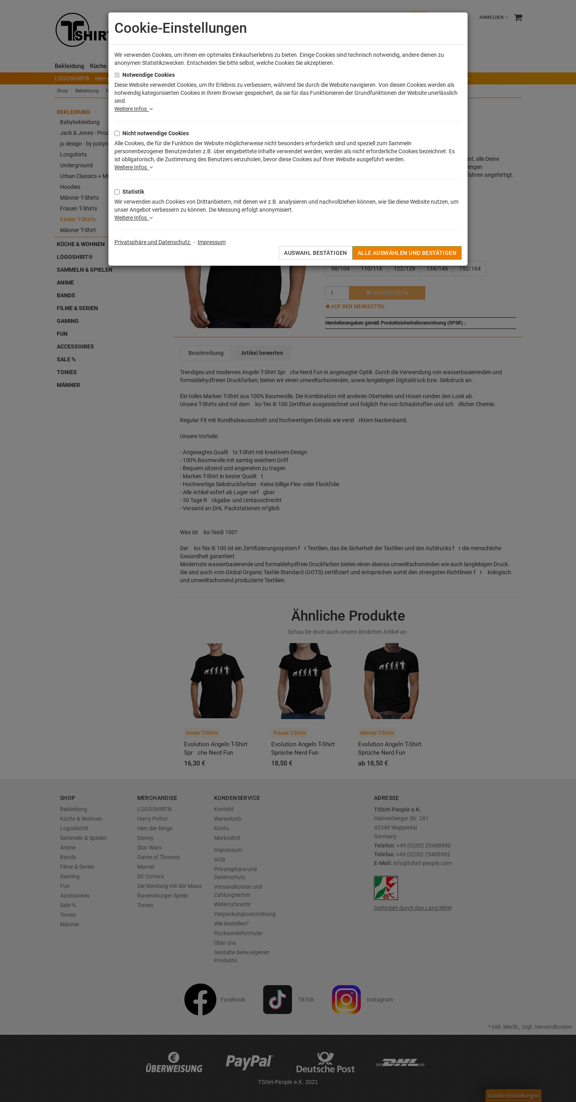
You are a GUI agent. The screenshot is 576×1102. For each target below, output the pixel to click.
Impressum (212, 242)
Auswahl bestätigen (315, 253)
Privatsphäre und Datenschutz (152, 242)
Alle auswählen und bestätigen (407, 253)
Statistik (133, 191)
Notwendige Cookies (148, 75)
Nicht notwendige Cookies (155, 133)
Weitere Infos (133, 109)
